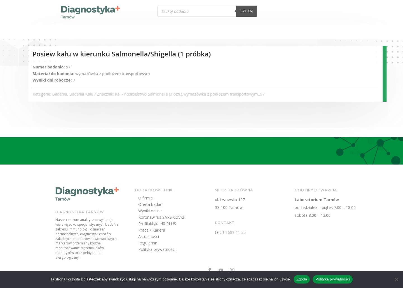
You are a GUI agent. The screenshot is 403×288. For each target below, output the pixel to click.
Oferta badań (174, 205)
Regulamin (171, 244)
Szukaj (272, 10)
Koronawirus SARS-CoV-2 (185, 218)
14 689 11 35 (257, 232)
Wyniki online (173, 211)
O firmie (169, 199)
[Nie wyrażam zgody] (396, 279)
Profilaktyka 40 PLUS (181, 224)
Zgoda (301, 279)
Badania (87, 94)
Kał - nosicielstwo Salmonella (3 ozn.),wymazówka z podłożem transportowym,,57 (217, 94)
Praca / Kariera (175, 231)
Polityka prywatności (180, 250)
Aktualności (172, 237)
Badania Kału (109, 94)
